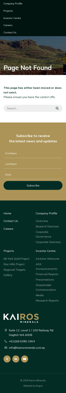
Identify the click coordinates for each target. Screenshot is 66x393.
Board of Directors (47, 226)
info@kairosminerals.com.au (27, 347)
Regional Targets (15, 269)
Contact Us (10, 32)
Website (27, 385)
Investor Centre (12, 18)
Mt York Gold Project (16, 258)
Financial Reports (47, 274)
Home (7, 213)
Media (40, 295)
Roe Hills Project (14, 264)
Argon (39, 385)
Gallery (8, 275)
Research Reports (47, 300)
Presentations (45, 279)
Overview (42, 221)
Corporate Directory (48, 242)
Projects (8, 10)
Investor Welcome (47, 258)
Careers (8, 25)
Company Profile (13, 3)
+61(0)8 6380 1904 (22, 341)
